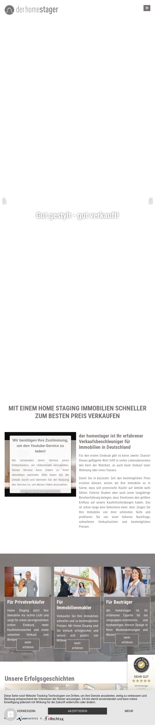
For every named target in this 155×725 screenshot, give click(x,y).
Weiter (149, 201)
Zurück (6, 201)
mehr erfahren (28, 649)
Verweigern (26, 711)
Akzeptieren (77, 711)
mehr (129, 711)
